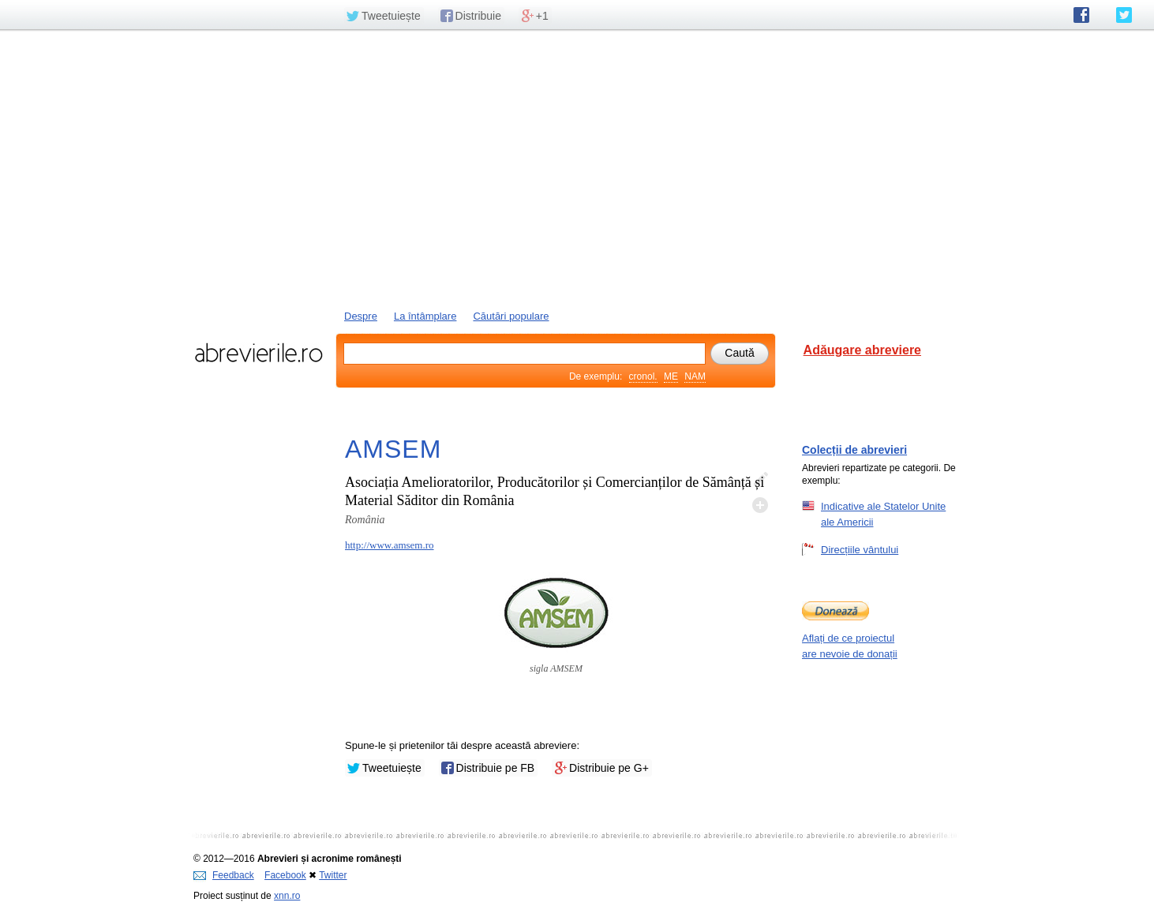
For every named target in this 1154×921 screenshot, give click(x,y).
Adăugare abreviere (862, 350)
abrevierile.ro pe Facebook (1081, 15)
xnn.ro (287, 895)
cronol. (643, 376)
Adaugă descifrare (760, 505)
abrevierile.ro (258, 353)
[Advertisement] (577, 168)
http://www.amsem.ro (389, 545)
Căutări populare (511, 316)
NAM (695, 376)
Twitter (333, 875)
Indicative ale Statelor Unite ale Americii (883, 514)
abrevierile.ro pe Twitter (1124, 15)
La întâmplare (425, 316)
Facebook (285, 875)
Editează (760, 480)
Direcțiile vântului (859, 549)
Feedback (223, 875)
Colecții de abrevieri (854, 450)
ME (671, 376)
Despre (360, 316)
